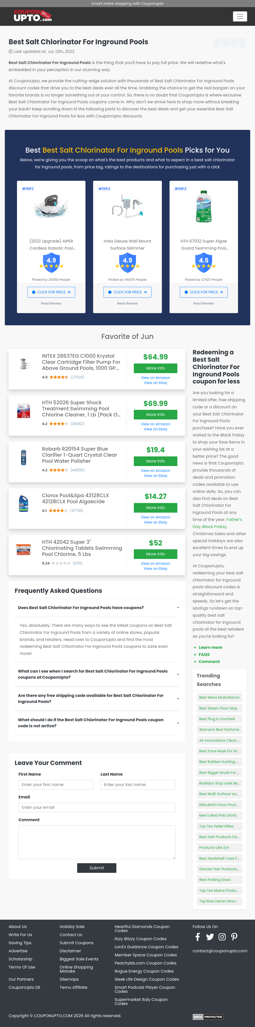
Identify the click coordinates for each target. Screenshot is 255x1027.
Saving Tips (20, 943)
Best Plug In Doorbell (217, 718)
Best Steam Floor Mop (218, 708)
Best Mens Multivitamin (219, 697)
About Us (18, 927)
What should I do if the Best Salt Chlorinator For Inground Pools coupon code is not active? (91, 723)
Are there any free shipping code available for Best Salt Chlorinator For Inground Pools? (90, 698)
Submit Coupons (76, 943)
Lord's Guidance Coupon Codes (146, 947)
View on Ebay (155, 382)
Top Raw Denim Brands (219, 901)
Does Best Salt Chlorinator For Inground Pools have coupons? (81, 608)
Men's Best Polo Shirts (218, 815)
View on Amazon (155, 377)
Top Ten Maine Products (220, 890)
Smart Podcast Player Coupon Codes (145, 989)
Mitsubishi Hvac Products (221, 804)
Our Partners (21, 979)
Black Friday (214, 527)
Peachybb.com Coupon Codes (146, 963)
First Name (29, 774)
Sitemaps (69, 979)
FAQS (204, 654)
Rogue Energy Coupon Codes (144, 971)
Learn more (210, 647)
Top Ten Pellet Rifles (216, 826)
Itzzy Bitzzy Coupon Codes (140, 939)
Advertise (18, 951)
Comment (28, 820)
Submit (97, 868)
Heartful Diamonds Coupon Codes (142, 929)
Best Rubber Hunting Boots (222, 761)
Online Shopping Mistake (76, 969)
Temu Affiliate (73, 987)
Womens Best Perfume (219, 729)
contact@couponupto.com (220, 951)
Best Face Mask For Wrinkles (223, 751)
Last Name (112, 774)
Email (24, 797)
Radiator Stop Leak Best (220, 783)
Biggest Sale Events (79, 959)
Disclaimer (70, 951)
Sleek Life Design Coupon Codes (147, 979)
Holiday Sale (72, 927)
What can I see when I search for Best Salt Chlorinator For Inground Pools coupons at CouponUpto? (93, 674)
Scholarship (20, 959)
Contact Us (71, 935)
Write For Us (20, 935)
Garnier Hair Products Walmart (226, 869)
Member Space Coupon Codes (146, 955)
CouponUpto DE (24, 987)
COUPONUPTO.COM (53, 1016)
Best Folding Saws (215, 879)
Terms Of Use (22, 967)
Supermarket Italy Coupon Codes (141, 1001)
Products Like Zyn (214, 847)
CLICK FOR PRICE (51, 292)
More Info (155, 368)
